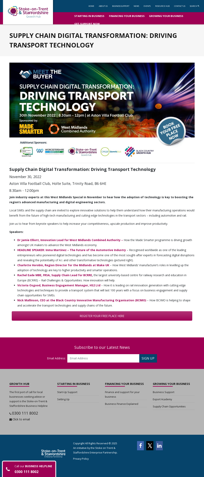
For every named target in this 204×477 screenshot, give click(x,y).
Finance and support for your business (122, 394)
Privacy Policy (81, 458)
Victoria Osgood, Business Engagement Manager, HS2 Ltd (58, 285)
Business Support (163, 392)
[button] (120, 6)
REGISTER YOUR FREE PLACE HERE (102, 316)
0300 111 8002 (25, 413)
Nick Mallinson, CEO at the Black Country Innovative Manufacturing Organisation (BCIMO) (81, 300)
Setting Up (63, 399)
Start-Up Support (67, 392)
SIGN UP (148, 358)
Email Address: (56, 358)
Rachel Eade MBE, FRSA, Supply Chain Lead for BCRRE (54, 275)
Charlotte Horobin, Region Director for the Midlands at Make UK (63, 265)
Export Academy (162, 399)
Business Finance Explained (121, 404)
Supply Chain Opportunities (169, 406)
